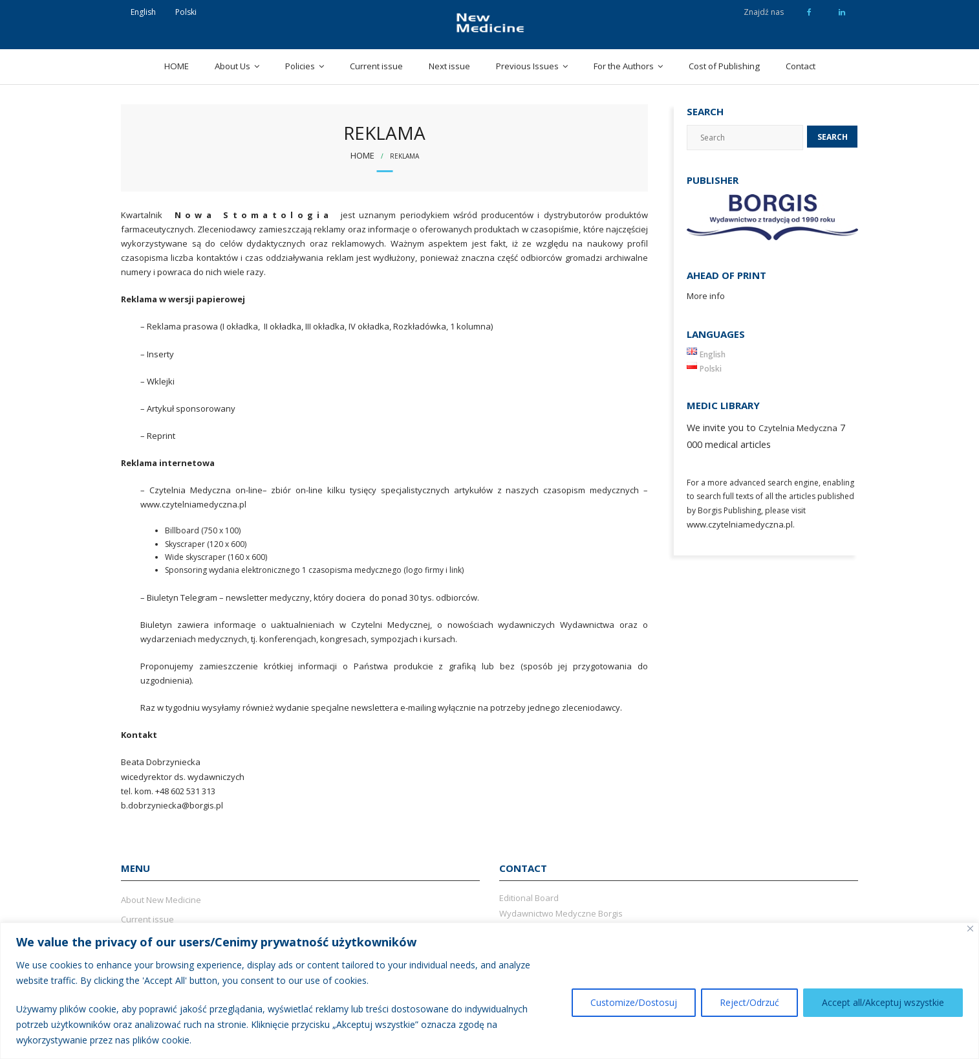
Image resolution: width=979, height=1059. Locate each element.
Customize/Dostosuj (633, 1002)
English (143, 11)
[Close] (970, 928)
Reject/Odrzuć (749, 1002)
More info (706, 296)
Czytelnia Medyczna (797, 428)
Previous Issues (527, 66)
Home (362, 155)
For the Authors (624, 66)
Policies (300, 66)
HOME (176, 66)
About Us (232, 66)
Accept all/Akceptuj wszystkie (883, 1002)
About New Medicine (161, 900)
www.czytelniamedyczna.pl (740, 524)
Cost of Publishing (724, 66)
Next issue (449, 66)
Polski (186, 11)
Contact (800, 66)
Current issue (376, 66)
